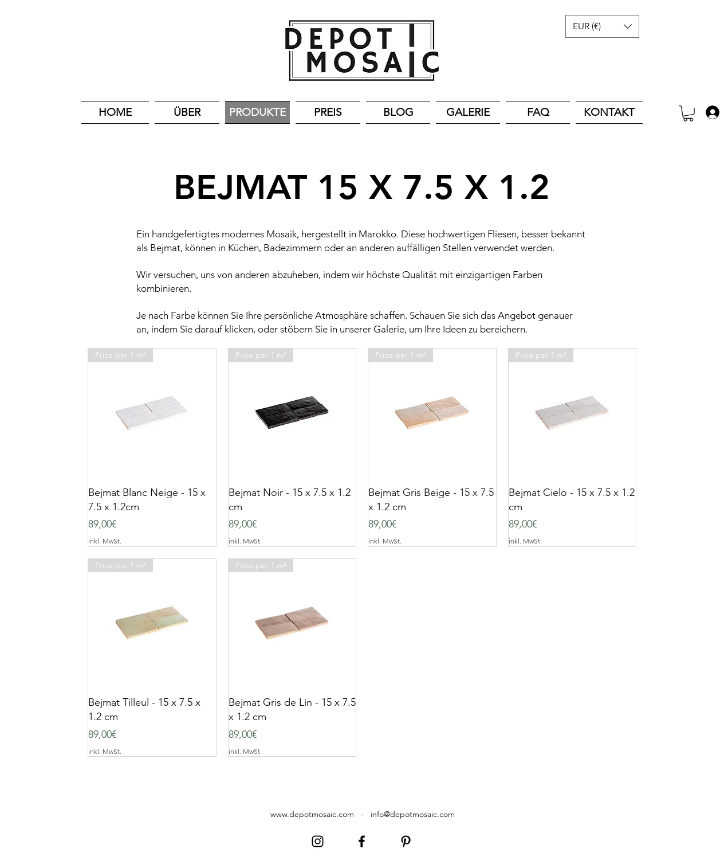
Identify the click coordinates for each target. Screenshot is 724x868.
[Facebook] (361, 841)
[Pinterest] (406, 841)
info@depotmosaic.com (413, 814)
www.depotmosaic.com (312, 814)
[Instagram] (317, 841)
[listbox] (602, 26)
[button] (602, 26)
